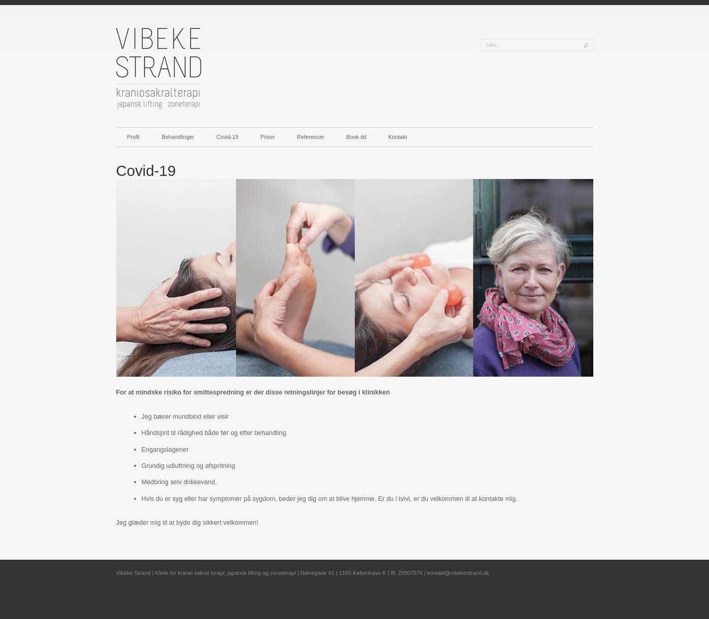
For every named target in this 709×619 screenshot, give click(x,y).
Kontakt (397, 137)
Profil (133, 137)
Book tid (356, 137)
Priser (267, 137)
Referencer (310, 137)
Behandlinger (178, 137)
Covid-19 (227, 137)
